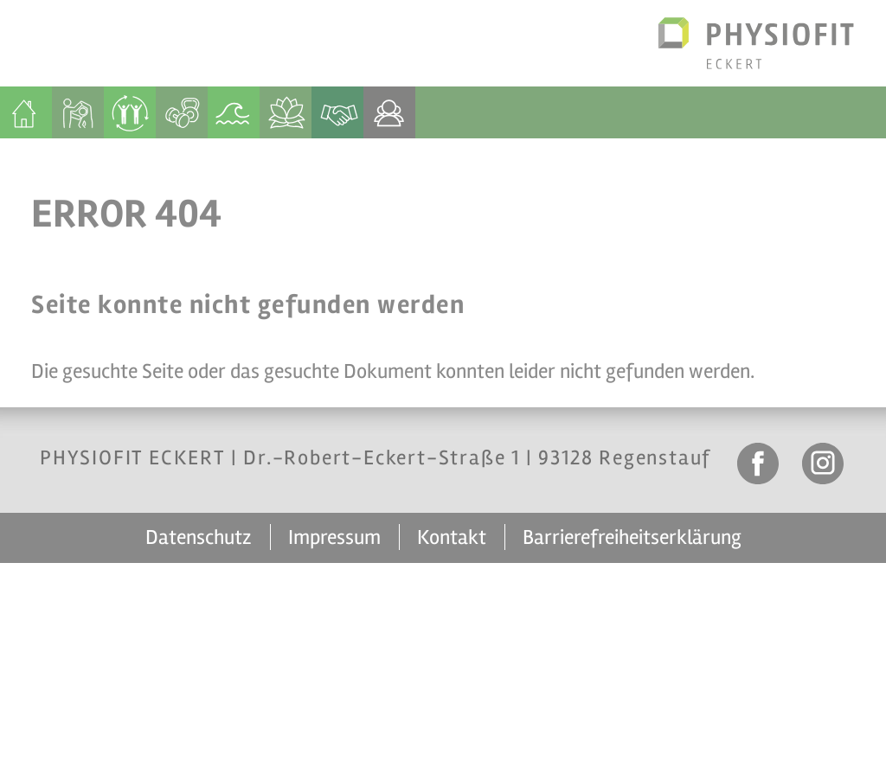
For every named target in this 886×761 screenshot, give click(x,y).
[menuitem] (26, 112)
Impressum (334, 537)
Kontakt (451, 537)
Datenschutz (198, 537)
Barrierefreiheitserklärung (632, 537)
